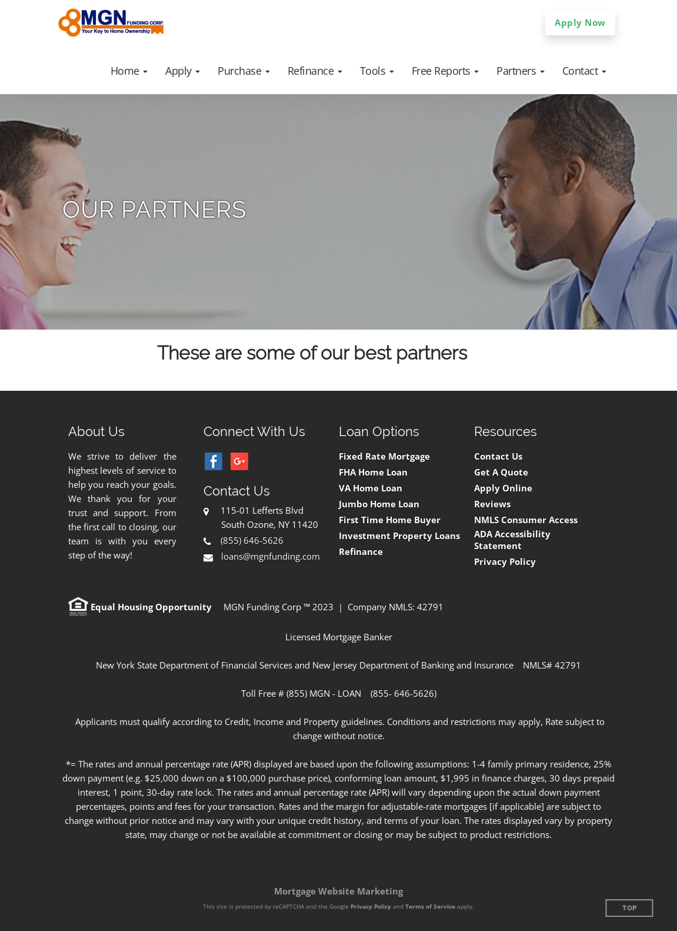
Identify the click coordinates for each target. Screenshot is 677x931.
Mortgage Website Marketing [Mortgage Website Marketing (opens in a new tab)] (338, 891)
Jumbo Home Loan (379, 504)
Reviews (492, 504)
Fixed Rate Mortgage (384, 456)
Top (629, 908)
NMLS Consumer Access (526, 520)
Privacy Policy (505, 561)
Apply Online (503, 488)
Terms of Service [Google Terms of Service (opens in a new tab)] (430, 906)
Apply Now (580, 22)
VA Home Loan (370, 488)
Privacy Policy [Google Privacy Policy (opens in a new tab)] (371, 906)
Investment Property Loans (399, 535)
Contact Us (498, 456)
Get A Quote (501, 472)
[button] (129, 70)
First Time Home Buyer (390, 520)
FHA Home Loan (373, 472)
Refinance (361, 551)
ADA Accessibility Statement (512, 539)
